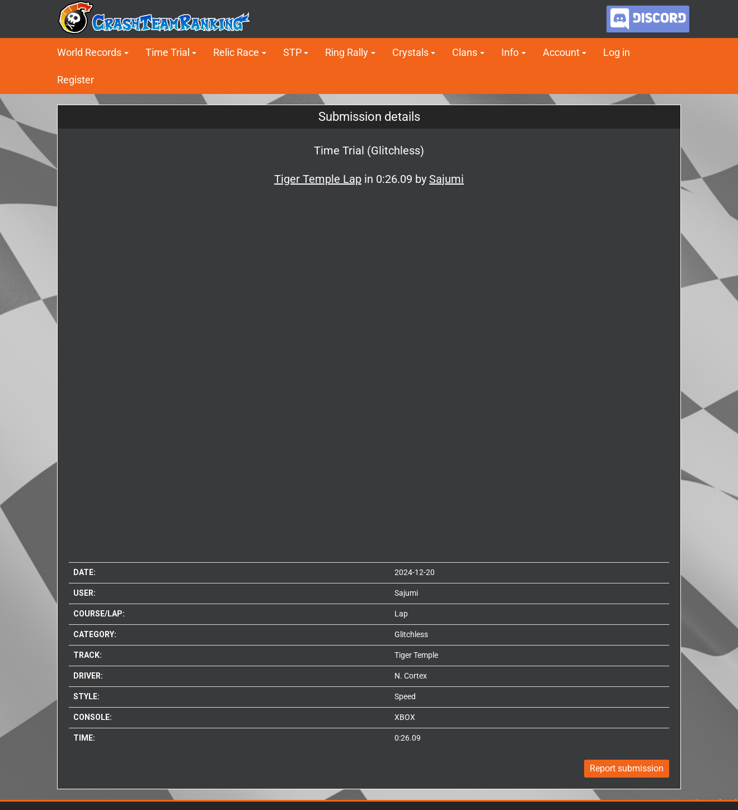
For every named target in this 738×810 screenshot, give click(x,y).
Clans (464, 52)
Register (75, 80)
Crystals (410, 52)
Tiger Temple (416, 655)
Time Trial (167, 52)
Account (561, 52)
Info (510, 52)
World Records (89, 52)
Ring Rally (346, 52)
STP (292, 52)
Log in (616, 52)
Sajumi (406, 592)
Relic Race (236, 52)
